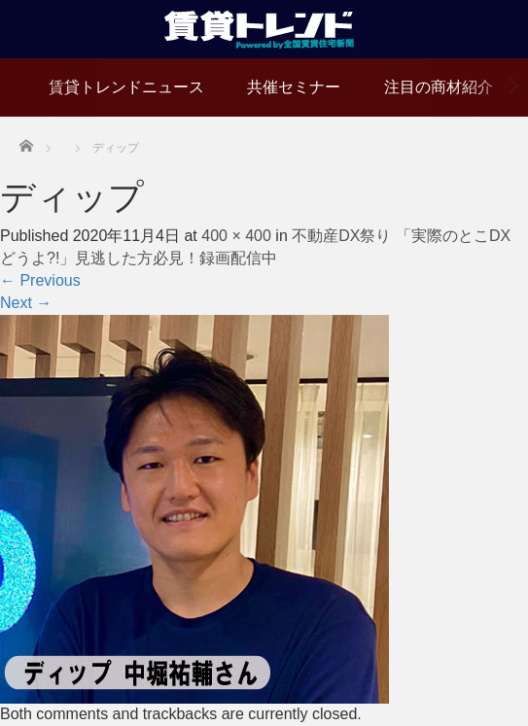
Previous (40, 280)
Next (26, 302)
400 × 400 (236, 235)
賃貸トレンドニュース (126, 87)
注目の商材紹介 (438, 87)
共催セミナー (293, 87)
